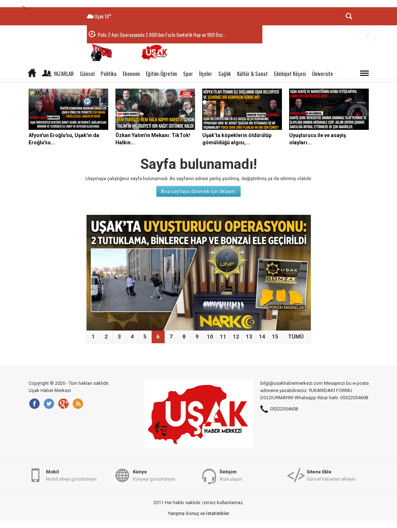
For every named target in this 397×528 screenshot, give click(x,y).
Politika (109, 73)
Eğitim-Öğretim (161, 73)
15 (275, 336)
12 (236, 336)
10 (210, 336)
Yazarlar (64, 73)
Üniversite (322, 73)
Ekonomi (131, 73)
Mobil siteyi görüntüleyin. (72, 475)
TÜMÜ (296, 336)
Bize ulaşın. (231, 475)
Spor (188, 73)
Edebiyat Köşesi (290, 73)
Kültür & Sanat (252, 73)
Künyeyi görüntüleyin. (155, 475)
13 (249, 336)
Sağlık (224, 73)
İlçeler (205, 73)
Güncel (87, 73)
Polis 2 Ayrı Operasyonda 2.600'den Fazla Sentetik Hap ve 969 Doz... (162, 34)
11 (223, 336)
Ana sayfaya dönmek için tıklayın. (198, 191)
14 (262, 336)
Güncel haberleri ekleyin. (332, 475)
